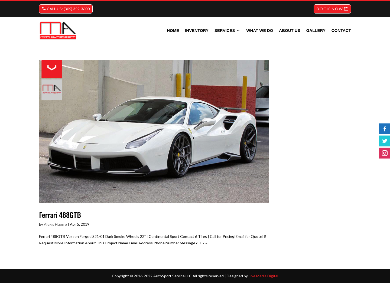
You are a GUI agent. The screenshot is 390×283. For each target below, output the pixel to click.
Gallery (316, 30)
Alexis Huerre (55, 224)
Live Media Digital (263, 276)
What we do (259, 30)
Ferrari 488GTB (60, 214)
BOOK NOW (330, 8)
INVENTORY (197, 30)
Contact (341, 30)
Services (224, 30)
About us (289, 30)
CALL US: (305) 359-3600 (68, 8)
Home (173, 30)
